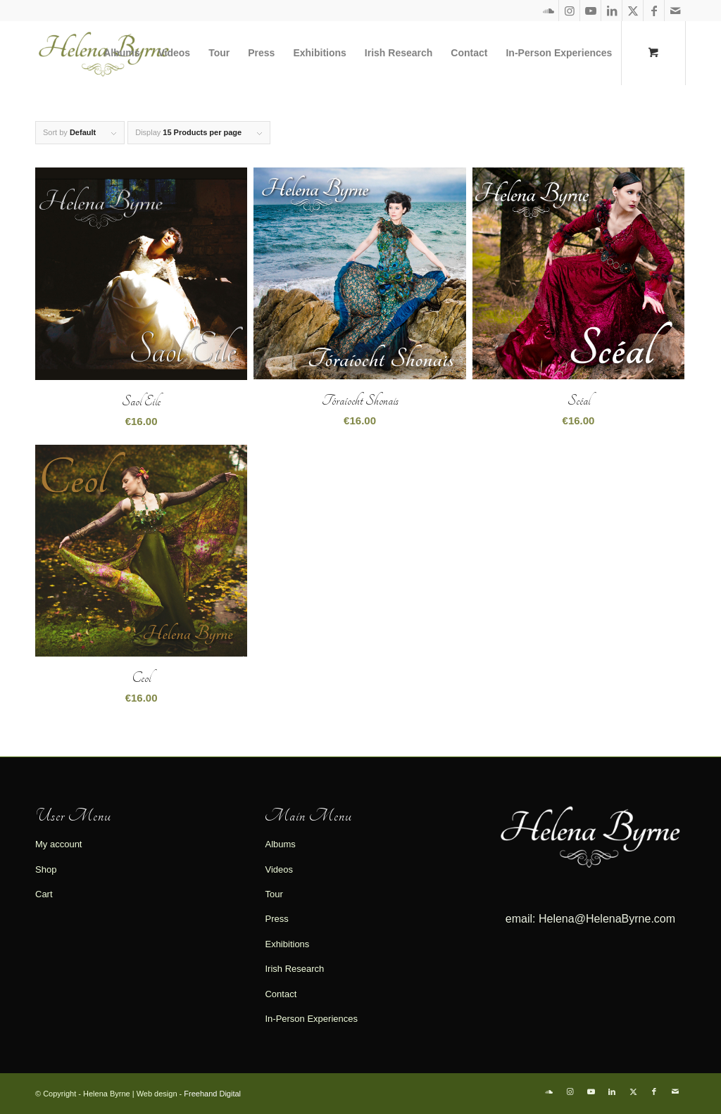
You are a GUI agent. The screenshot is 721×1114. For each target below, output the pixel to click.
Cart (44, 894)
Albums (280, 844)
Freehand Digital (212, 1093)
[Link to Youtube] (590, 10)
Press (276, 918)
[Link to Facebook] (654, 10)
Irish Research (294, 968)
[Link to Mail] (675, 10)
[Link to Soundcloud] (548, 10)
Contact (280, 994)
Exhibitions (287, 944)
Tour (273, 894)
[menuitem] (121, 52)
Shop (45, 869)
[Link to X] (632, 10)
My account (58, 844)
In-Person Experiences (311, 1018)
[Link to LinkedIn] (611, 10)
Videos (279, 869)
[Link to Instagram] (569, 10)
